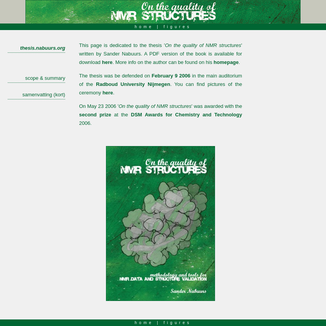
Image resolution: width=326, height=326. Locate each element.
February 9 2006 (171, 76)
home (143, 27)
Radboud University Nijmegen (133, 84)
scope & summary (45, 78)
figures (178, 27)
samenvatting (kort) (43, 94)
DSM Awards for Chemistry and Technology (186, 115)
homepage (226, 62)
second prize (95, 115)
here (107, 62)
